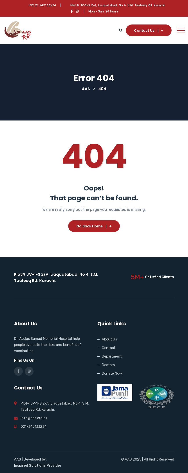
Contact (108, 348)
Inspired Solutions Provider (37, 465)
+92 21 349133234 (42, 5)
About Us (109, 339)
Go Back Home (94, 226)
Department (112, 356)
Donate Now (112, 373)
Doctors (108, 365)
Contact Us (148, 30)
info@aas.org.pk (34, 418)
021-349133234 (34, 426)
